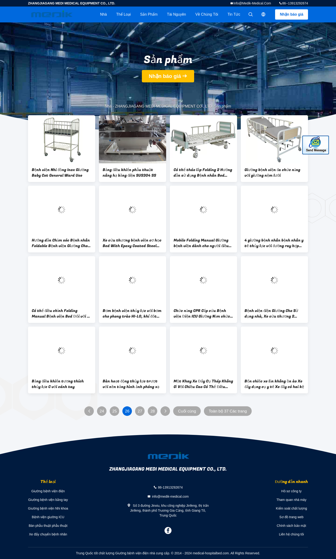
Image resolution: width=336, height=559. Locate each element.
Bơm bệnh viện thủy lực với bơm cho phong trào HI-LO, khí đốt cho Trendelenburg (132, 313)
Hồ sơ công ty (291, 491)
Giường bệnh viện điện (48, 491)
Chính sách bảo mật (291, 526)
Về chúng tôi (206, 14)
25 (114, 411)
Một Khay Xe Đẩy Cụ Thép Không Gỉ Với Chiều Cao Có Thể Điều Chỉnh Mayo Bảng (203, 384)
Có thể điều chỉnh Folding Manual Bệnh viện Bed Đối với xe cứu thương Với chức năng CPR (61, 313)
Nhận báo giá (291, 14)
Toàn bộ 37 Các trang (228, 411)
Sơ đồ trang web (291, 517)
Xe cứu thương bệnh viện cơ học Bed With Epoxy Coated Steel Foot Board (132, 243)
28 (152, 411)
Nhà (103, 14)
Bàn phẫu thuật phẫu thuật (48, 526)
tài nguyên (176, 14)
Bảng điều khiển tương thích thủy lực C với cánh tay (58, 384)
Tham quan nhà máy (291, 500)
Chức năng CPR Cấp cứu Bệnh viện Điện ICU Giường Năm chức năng (202, 313)
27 (140, 411)
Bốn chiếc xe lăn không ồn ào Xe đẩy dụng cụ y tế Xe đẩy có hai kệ (274, 384)
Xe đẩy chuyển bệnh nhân (48, 534)
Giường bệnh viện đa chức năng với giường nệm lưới (272, 172)
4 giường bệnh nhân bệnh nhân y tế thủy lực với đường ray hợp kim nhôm (274, 243)
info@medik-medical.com (252, 3)
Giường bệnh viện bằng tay (48, 500)
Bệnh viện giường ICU (48, 517)
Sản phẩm (149, 14)
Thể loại (123, 14)
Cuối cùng (187, 411)
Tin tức (234, 14)
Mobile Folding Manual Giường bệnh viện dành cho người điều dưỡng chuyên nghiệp (201, 243)
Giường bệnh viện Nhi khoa (48, 508)
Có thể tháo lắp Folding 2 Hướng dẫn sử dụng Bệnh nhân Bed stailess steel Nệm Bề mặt (203, 172)
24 (102, 411)
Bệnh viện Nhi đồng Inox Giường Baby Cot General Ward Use (60, 172)
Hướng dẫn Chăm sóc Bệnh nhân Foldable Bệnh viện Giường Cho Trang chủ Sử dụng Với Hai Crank (61, 243)
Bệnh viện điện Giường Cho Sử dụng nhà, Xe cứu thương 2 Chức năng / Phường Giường (271, 313)
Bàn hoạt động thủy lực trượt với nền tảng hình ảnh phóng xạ (131, 384)
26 (127, 411)
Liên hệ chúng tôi (291, 534)
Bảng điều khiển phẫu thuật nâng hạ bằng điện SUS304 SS (129, 172)
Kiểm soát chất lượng (291, 508)
